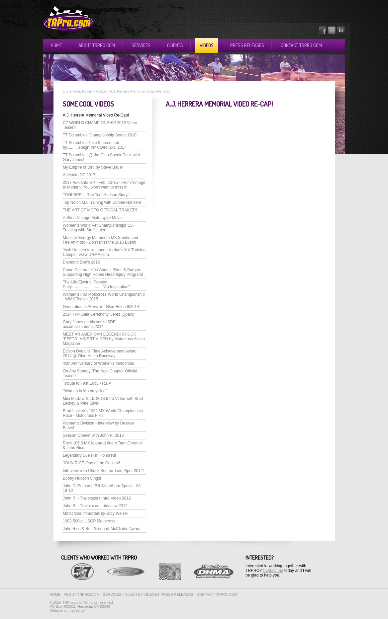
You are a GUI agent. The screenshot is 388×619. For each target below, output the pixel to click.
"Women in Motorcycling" (85, 391)
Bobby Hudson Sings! (82, 478)
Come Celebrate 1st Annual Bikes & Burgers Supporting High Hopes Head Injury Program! (103, 272)
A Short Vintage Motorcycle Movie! (93, 217)
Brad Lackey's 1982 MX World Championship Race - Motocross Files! (103, 413)
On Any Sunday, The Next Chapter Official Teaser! (100, 373)
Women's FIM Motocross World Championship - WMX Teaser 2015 (104, 296)
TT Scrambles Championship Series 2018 (100, 135)
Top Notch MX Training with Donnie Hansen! (102, 202)
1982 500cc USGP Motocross (89, 521)
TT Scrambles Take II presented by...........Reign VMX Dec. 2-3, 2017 (94, 145)
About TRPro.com (96, 45)
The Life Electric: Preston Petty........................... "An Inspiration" (96, 284)
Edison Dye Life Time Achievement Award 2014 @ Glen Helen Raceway (100, 353)
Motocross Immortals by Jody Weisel (95, 513)
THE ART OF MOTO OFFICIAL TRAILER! (100, 210)
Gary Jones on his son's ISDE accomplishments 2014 (89, 324)
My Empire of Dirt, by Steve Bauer (93, 167)
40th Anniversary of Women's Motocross (98, 363)
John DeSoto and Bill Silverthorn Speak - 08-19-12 (102, 488)
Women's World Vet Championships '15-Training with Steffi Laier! (98, 227)
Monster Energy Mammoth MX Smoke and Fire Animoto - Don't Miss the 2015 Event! (100, 240)
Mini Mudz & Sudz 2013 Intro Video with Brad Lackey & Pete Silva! (103, 401)
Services (141, 45)
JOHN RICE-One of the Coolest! (91, 463)
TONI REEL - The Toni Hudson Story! (96, 195)
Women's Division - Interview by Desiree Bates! (98, 425)
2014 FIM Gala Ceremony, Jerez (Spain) (98, 314)
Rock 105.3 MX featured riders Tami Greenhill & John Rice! (103, 445)
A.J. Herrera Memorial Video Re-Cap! (96, 115)
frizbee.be (76, 610)
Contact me (273, 570)
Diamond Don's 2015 (81, 262)
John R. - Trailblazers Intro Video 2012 (97, 498)
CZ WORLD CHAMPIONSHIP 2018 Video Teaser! (100, 125)
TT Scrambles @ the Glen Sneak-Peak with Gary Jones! (101, 157)
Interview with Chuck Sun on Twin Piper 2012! (103, 470)
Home (56, 45)
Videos (207, 45)
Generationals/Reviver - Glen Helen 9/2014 (101, 306)
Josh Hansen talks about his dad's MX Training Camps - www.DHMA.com (104, 252)
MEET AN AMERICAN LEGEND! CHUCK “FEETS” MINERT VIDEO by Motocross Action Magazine (104, 339)
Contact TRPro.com (301, 45)
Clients (175, 45)
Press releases (247, 45)
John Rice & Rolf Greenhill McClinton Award (102, 528)
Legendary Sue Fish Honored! (89, 455)
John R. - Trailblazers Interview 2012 (95, 505)
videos (101, 91)
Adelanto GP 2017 (79, 175)
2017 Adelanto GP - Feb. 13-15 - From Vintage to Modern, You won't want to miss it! (104, 185)
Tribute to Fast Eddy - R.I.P (87, 383)
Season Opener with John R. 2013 (93, 435)
